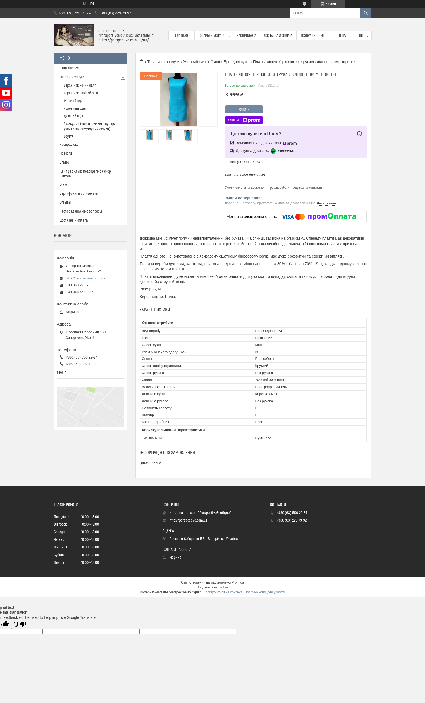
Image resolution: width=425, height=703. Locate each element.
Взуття (68, 136)
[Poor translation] (19, 624)
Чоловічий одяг (75, 108)
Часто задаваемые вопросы (81, 211)
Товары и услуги (211, 36)
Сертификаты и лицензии (79, 193)
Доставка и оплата (278, 36)
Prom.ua (238, 582)
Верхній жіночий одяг (80, 85)
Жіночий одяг (195, 62)
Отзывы (65, 202)
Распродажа (246, 36)
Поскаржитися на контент (222, 592)
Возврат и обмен (313, 36)
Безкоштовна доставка (245, 175)
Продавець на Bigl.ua (212, 587)
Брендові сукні (236, 62)
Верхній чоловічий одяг (81, 93)
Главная (181, 36)
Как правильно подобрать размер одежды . (85, 173)
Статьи (65, 162)
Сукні (215, 62)
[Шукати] (365, 13)
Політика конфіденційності (265, 592)
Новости (66, 153)
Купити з (243, 120)
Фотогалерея (69, 68)
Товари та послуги (163, 62)
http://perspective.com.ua (85, 278)
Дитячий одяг (73, 116)
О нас (343, 36)
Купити (244, 110)
